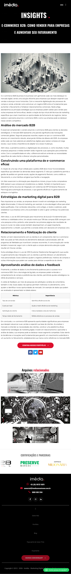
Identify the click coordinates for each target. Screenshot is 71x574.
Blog (35, 533)
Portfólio (35, 524)
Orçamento (35, 551)
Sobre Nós (35, 516)
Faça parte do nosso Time (35, 542)
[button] (66, 5)
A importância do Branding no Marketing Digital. (36, 440)
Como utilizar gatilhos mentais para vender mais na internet (36, 390)
